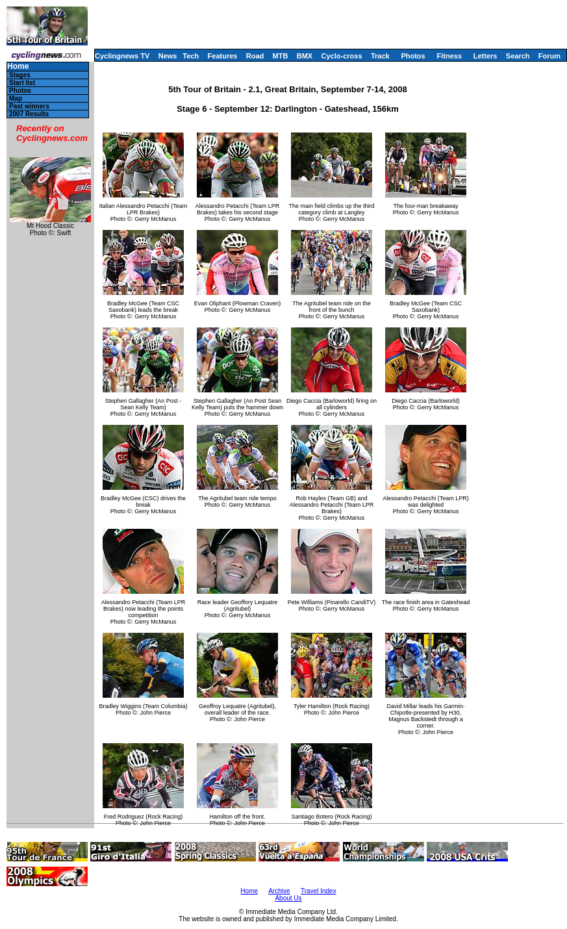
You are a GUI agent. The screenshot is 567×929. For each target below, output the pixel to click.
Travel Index (318, 891)
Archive (279, 891)
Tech (191, 56)
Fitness (449, 56)
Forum (549, 56)
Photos (413, 56)
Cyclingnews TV (122, 56)
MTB (280, 56)
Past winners (29, 106)
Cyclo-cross (341, 56)
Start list (22, 82)
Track (380, 56)
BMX (304, 56)
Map (15, 98)
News (167, 56)
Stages (20, 75)
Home (18, 66)
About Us (288, 898)
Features (223, 56)
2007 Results (29, 114)
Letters (485, 56)
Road (255, 56)
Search (518, 56)
